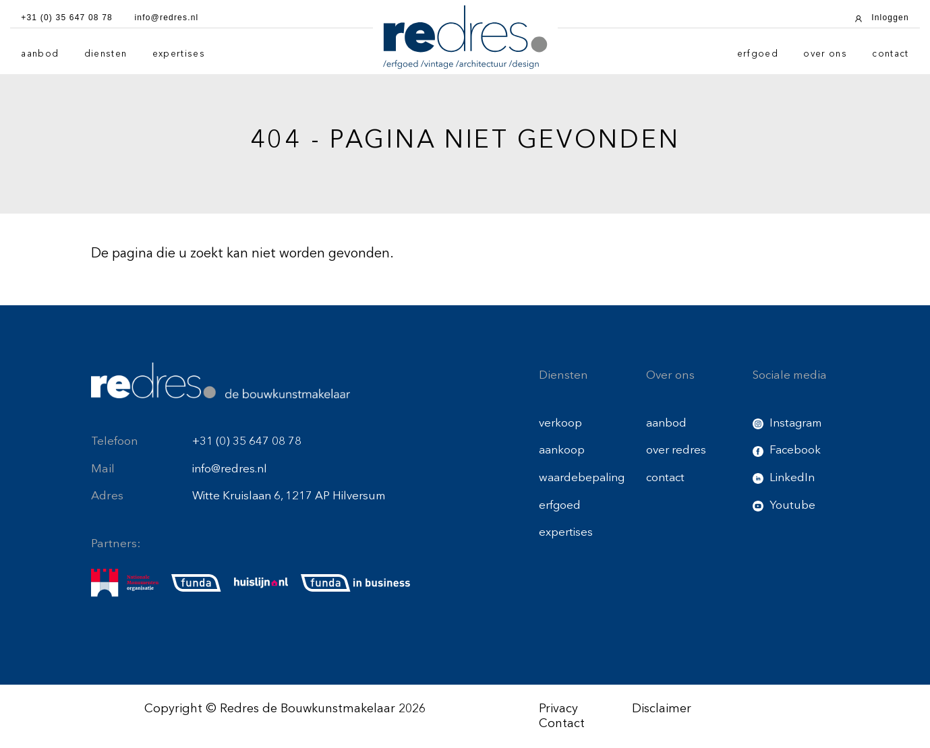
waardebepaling (581, 478)
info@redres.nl (229, 469)
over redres (676, 450)
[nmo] (124, 583)
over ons (825, 54)
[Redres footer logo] (220, 380)
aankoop (562, 450)
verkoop (560, 423)
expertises (178, 54)
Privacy (558, 709)
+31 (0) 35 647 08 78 (246, 441)
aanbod (40, 54)
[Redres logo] (465, 37)
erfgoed (757, 54)
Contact (562, 724)
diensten (105, 54)
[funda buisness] (355, 583)
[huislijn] (261, 582)
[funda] (196, 583)
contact (890, 54)
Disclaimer (661, 709)
